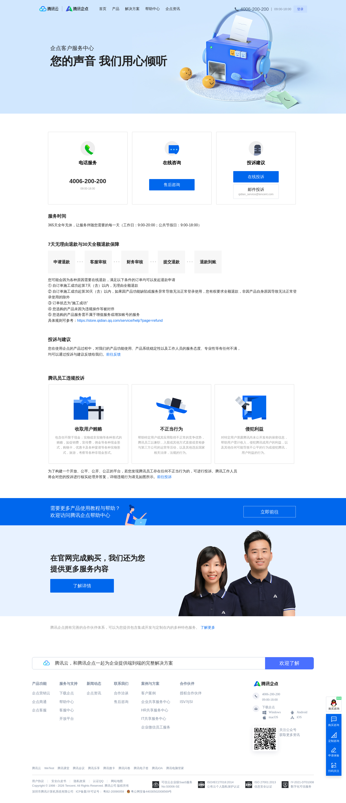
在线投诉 (256, 177)
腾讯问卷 (124, 768)
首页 (102, 9)
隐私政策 (79, 781)
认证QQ (98, 781)
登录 (300, 9)
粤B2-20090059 (113, 791)
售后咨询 (172, 184)
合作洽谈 (121, 693)
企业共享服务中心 (155, 702)
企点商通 (39, 702)
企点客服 (39, 710)
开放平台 (66, 719)
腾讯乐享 (94, 768)
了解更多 (208, 627)
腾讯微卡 (109, 768)
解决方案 (132, 9)
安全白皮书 (58, 781)
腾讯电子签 (141, 768)
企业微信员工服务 (155, 727)
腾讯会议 (79, 768)
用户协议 (38, 781)
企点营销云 (41, 693)
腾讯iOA (157, 768)
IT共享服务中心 (153, 719)
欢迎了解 (289, 663)
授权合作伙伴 (191, 693)
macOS (270, 717)
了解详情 (82, 585)
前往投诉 (164, 477)
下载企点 (66, 693)
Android (298, 712)
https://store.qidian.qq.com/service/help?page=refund (120, 320)
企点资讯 (172, 9)
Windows (271, 712)
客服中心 (66, 710)
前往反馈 (113, 354)
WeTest (49, 768)
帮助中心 (152, 9)
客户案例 (148, 693)
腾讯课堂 (63, 768)
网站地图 (117, 781)
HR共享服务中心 (154, 710)
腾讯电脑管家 (175, 768)
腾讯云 (36, 768)
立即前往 (270, 511)
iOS (296, 717)
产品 (115, 9)
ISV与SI (186, 702)
